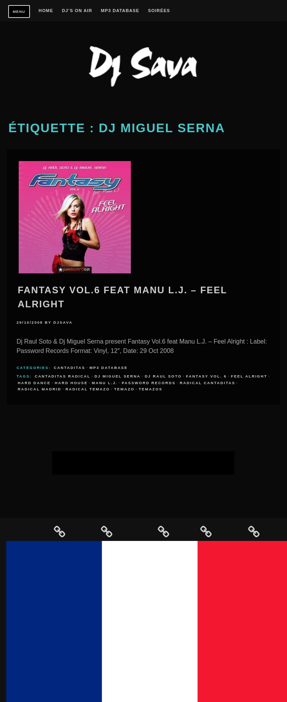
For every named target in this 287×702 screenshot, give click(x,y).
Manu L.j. (105, 383)
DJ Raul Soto (163, 376)
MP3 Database (120, 11)
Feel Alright (249, 376)
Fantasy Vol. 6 (206, 376)
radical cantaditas (208, 383)
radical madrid (39, 389)
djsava (63, 322)
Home (46, 11)
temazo (124, 389)
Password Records (148, 383)
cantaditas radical (62, 376)
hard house (71, 383)
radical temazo (87, 389)
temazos (150, 389)
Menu (19, 11)
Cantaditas (69, 367)
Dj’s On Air (77, 11)
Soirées (159, 11)
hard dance (34, 383)
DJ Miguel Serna (118, 376)
